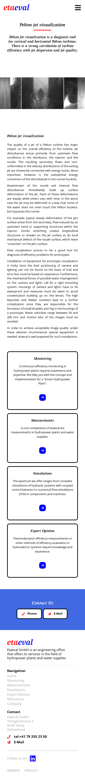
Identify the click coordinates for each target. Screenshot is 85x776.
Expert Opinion (18, 694)
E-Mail (55, 613)
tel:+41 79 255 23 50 (30, 736)
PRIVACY (31, 770)
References (15, 699)
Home (11, 676)
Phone (29, 613)
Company (14, 703)
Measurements (18, 685)
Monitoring (15, 680)
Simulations (16, 689)
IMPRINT (13, 770)
